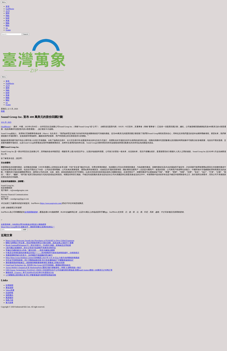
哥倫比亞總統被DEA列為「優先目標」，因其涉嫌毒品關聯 (30, 250)
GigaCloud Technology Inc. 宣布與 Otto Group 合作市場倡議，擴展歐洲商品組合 (38, 265)
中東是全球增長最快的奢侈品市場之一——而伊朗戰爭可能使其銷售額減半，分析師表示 (42, 253)
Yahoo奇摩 (10, 290)
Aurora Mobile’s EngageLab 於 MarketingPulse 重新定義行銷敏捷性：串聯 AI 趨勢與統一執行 (43, 268)
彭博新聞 (9, 285)
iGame (8, 30)
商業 (7, 21)
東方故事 (9, 303)
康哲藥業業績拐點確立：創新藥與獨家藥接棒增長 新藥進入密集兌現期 (35, 263)
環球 (7, 13)
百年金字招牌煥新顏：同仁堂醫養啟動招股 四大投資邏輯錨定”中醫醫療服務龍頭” (40, 260)
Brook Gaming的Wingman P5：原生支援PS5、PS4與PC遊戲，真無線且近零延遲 (38, 245)
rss (7, 28)
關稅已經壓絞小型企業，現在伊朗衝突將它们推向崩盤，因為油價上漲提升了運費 (39, 243)
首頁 (7, 6)
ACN (8, 11)
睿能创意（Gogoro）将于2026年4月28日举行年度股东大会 (30, 273)
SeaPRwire (10, 9)
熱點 (7, 16)
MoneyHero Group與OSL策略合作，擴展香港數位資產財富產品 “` (28, 227)
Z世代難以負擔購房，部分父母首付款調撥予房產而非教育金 (31, 248)
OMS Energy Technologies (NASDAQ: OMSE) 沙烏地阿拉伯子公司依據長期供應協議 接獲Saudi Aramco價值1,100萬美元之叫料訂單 (59, 270)
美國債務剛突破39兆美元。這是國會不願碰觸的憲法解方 (29, 255)
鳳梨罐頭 (9, 298)
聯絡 (7, 23)
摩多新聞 (9, 288)
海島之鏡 (9, 300)
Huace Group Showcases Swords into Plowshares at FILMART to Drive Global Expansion (40, 241)
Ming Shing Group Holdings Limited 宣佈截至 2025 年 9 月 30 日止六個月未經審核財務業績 (42, 258)
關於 (7, 26)
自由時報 (9, 293)
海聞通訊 (9, 295)
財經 (7, 18)
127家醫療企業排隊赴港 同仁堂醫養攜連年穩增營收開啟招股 (31, 275)
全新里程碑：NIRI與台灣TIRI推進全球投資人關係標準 (23, 224)
